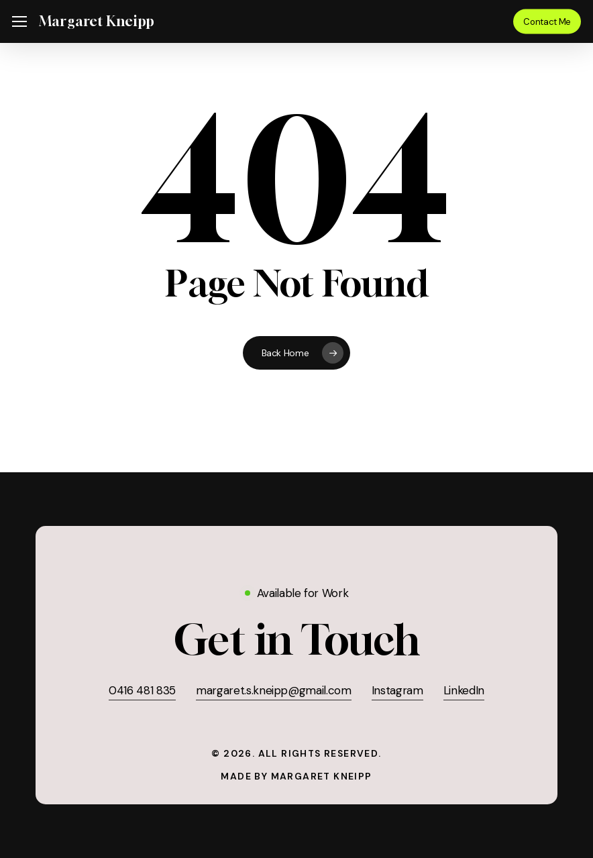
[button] (19, 22)
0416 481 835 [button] (142, 690)
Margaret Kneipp (96, 21)
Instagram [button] (397, 690)
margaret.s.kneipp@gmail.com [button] (274, 690)
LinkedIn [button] (463, 690)
